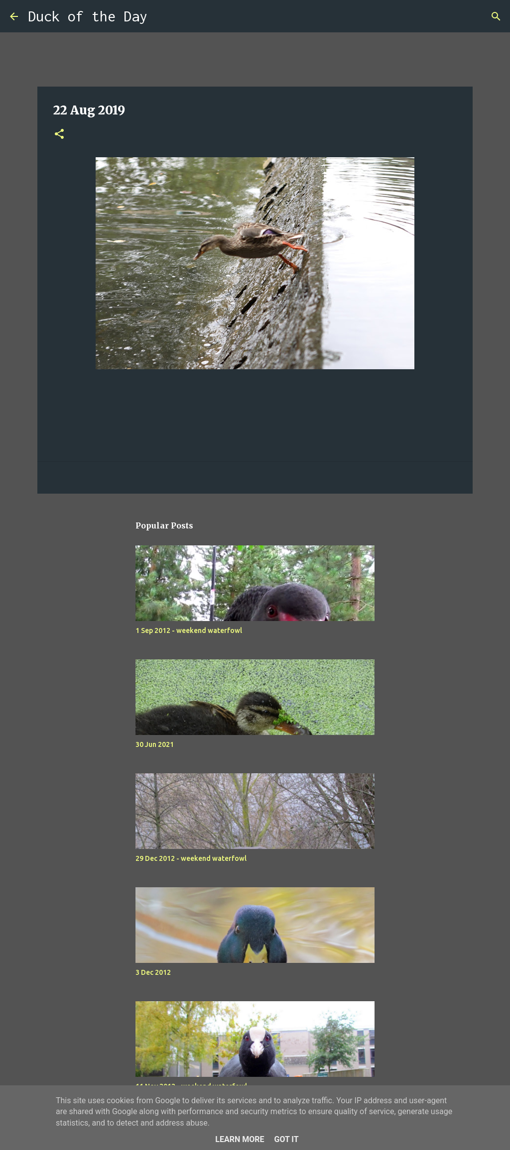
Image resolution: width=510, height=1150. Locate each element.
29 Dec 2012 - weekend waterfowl (191, 858)
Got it (286, 1139)
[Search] (161, 16)
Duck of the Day (87, 16)
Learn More (239, 1139)
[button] (59, 134)
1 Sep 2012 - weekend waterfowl (188, 630)
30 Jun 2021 (154, 744)
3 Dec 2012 (153, 972)
